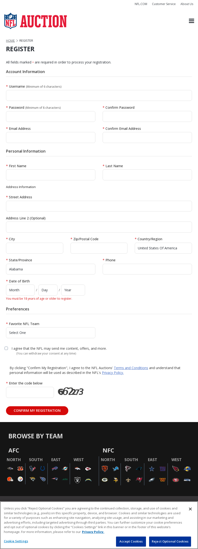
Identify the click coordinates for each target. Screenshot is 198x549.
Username (34, 86)
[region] (99, 525)
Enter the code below (24, 383)
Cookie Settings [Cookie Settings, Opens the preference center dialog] (16, 541)
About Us (187, 4)
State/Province (19, 260)
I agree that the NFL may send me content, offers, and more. (59, 348)
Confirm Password (118, 107)
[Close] (190, 509)
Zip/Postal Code (84, 239)
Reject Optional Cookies (170, 541)
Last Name (113, 166)
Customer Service (164, 4)
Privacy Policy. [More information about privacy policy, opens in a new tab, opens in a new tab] (93, 532)
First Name (16, 166)
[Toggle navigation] (191, 21)
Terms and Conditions (131, 368)
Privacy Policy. (113, 372)
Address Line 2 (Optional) (26, 218)
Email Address (18, 128)
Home (10, 41)
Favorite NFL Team (22, 323)
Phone (109, 260)
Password (33, 107)
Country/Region (148, 239)
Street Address (19, 197)
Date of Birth (18, 281)
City (10, 239)
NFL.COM (141, 4)
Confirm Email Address (122, 128)
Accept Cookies (131, 541)
